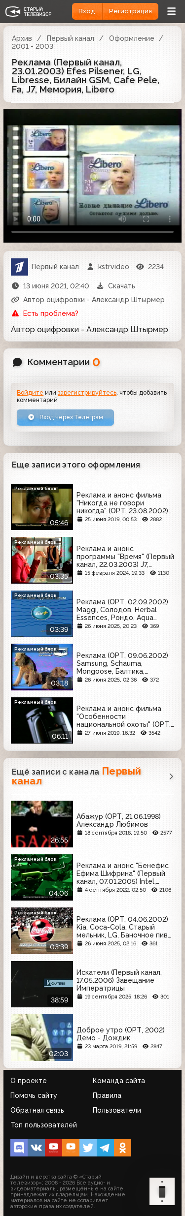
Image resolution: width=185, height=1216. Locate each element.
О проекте (28, 1081)
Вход (86, 11)
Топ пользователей (43, 1125)
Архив (22, 38)
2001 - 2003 (32, 46)
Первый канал (70, 38)
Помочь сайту (33, 1095)
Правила (107, 1095)
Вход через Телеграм (65, 417)
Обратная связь (37, 1110)
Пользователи (117, 1110)
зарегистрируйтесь (87, 392)
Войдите (30, 392)
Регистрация (130, 11)
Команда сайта (119, 1081)
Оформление (131, 38)
